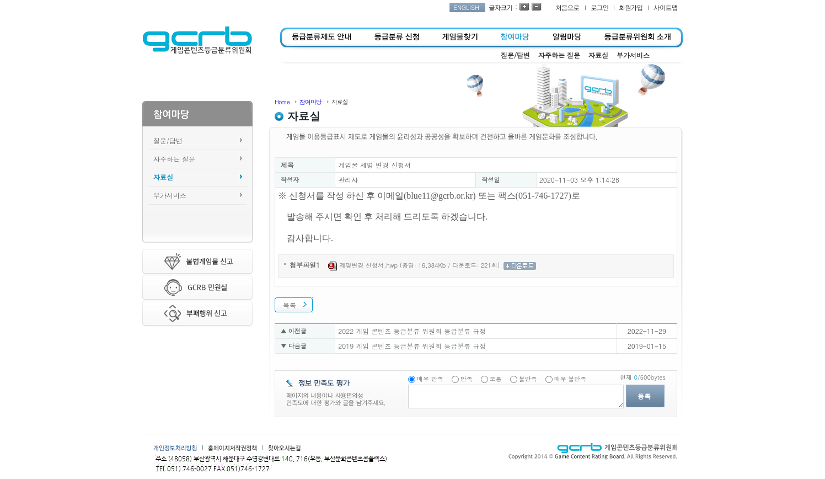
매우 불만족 (570, 379)
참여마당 (310, 102)
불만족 (528, 379)
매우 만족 (430, 379)
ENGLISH (466, 7)
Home (282, 102)
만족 (466, 379)
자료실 (163, 177)
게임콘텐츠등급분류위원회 (197, 40)
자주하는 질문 (174, 158)
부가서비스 (169, 195)
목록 (289, 305)
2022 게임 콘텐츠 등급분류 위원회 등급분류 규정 (412, 331)
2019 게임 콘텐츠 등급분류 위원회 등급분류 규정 (412, 345)
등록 (644, 396)
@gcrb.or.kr (451, 195)
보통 (496, 379)
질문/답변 (168, 140)
